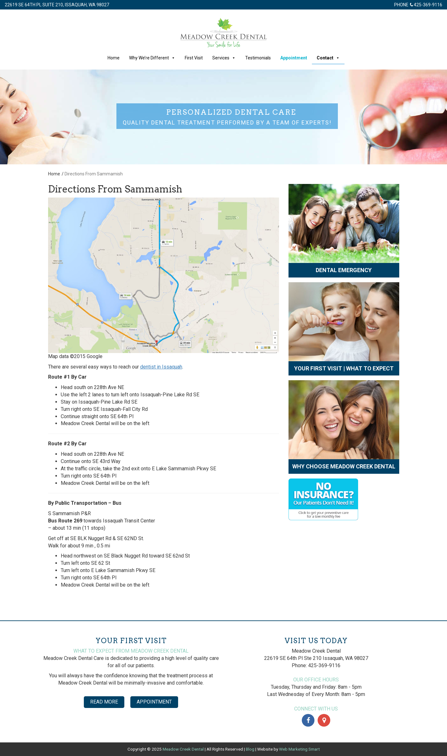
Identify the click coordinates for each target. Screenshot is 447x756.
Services (224, 57)
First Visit (194, 57)
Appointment (293, 57)
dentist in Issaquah (161, 367)
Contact (328, 57)
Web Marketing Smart (299, 749)
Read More (104, 702)
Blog (250, 749)
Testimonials (258, 57)
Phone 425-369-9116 (418, 4)
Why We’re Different (152, 57)
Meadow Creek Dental (183, 749)
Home (114, 57)
